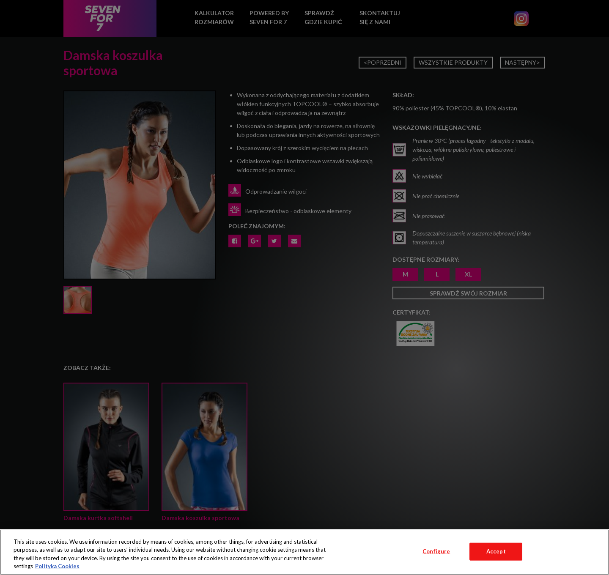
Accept (496, 551)
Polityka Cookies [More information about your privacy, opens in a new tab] (57, 566)
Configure (436, 551)
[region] (304, 552)
